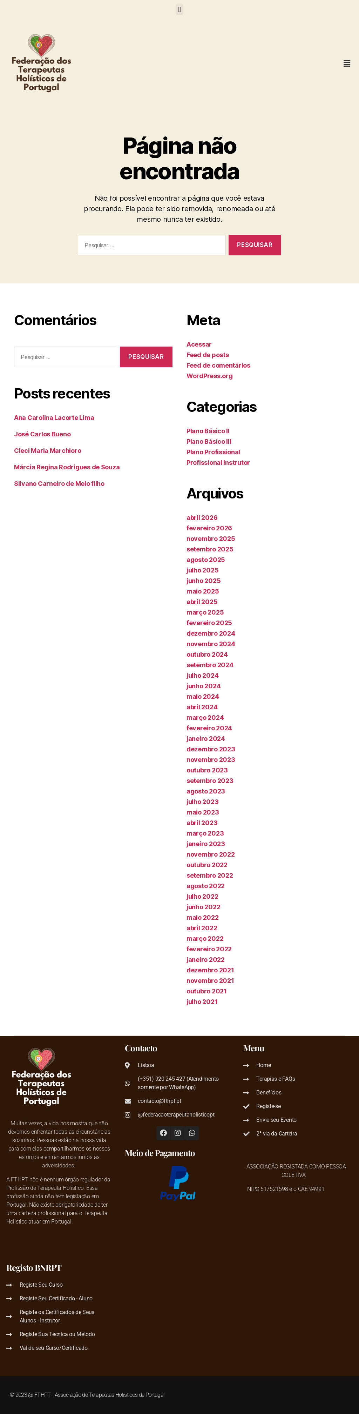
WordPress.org (210, 376)
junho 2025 (204, 580)
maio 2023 (203, 812)
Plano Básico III (209, 441)
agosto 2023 (206, 791)
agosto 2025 (206, 559)
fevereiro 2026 (209, 528)
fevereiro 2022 (209, 949)
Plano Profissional (213, 452)
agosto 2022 (206, 886)
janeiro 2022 (206, 959)
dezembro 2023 (211, 749)
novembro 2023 (211, 759)
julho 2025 (202, 570)
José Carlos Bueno (42, 434)
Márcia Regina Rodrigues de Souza (67, 467)
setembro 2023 (210, 780)
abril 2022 (202, 928)
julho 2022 (202, 896)
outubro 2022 (207, 865)
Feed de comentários (218, 365)
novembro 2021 (210, 980)
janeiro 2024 (206, 738)
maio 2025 (203, 591)
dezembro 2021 (210, 970)
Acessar (199, 344)
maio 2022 (203, 917)
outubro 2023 (207, 770)
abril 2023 (202, 822)
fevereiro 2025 (209, 622)
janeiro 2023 (206, 843)
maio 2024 (203, 696)
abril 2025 (202, 601)
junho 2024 (204, 686)
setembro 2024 (210, 665)
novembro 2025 (211, 538)
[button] (179, 9)
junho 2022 (203, 907)
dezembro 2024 (211, 633)
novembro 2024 (211, 644)
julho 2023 (202, 801)
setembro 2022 (210, 875)
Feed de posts (208, 354)
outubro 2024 (207, 654)
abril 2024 (202, 707)
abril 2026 (202, 517)
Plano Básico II (208, 431)
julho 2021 (202, 1001)
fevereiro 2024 (209, 728)
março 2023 (205, 833)
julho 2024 (202, 675)
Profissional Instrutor (218, 462)
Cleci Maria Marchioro (47, 450)
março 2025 (205, 612)
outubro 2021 (207, 991)
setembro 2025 (210, 549)
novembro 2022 (211, 854)
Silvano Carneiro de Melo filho (59, 483)
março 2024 (205, 717)
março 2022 (205, 938)
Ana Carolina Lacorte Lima (54, 417)
